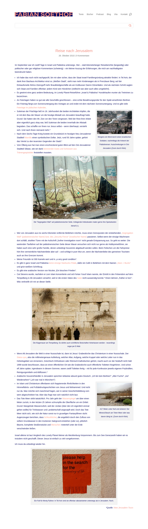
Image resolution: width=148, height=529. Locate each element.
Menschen (56, 425)
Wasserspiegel (68, 398)
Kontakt (124, 14)
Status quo (21, 357)
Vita (116, 14)
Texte (81, 14)
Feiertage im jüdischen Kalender (31, 107)
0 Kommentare (82, 56)
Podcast (100, 14)
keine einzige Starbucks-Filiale (62, 263)
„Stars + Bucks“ (124, 263)
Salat (79, 278)
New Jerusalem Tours (123, 508)
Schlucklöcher (50, 417)
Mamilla (28, 137)
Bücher (90, 14)
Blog (109, 14)
